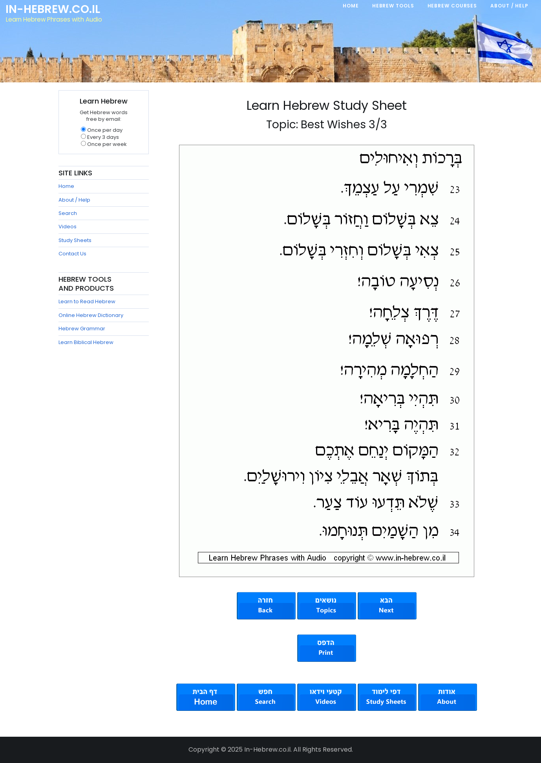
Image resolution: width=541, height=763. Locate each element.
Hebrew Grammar (81, 328)
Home (66, 186)
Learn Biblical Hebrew (85, 342)
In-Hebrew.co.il (53, 9)
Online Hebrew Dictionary (90, 315)
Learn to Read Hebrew (86, 301)
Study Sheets (74, 240)
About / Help (74, 200)
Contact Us (72, 253)
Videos (67, 226)
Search (67, 213)
